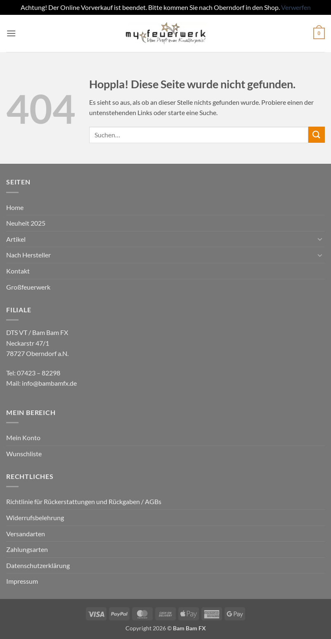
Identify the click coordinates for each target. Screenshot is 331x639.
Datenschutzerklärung (38, 565)
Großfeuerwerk (28, 287)
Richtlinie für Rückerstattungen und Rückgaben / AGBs (83, 501)
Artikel (16, 239)
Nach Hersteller (28, 255)
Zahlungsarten (27, 549)
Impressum (22, 581)
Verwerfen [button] (296, 7)
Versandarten (25, 534)
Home (15, 207)
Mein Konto (23, 437)
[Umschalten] (320, 239)
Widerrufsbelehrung (35, 517)
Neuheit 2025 (25, 223)
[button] (11, 33)
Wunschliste (24, 453)
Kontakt (18, 271)
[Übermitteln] (316, 135)
